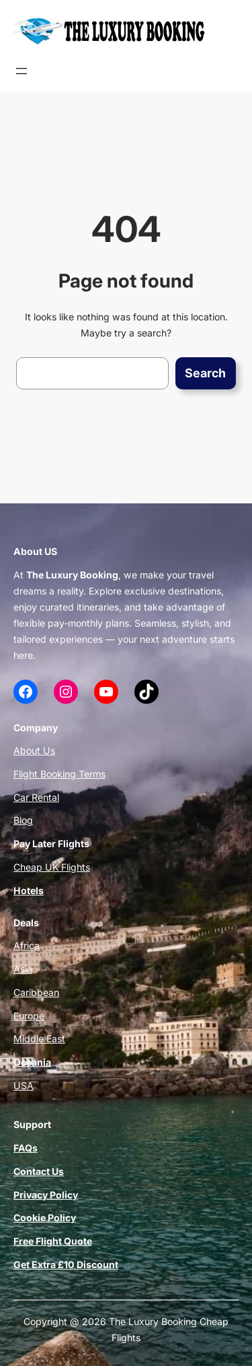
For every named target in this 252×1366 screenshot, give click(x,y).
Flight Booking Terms (59, 774)
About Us (34, 750)
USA (23, 1085)
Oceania (32, 1062)
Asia (22, 969)
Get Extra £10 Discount (65, 1264)
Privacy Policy (45, 1194)
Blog (23, 820)
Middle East (39, 1038)
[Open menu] (21, 71)
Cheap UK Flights (51, 867)
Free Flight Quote (52, 1241)
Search (205, 373)
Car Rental (36, 797)
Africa (26, 945)
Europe (28, 1015)
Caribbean (36, 992)
